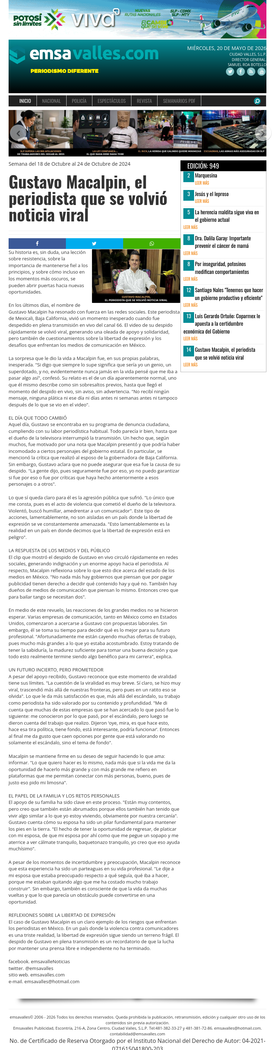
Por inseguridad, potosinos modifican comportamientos (222, 267)
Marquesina (206, 175)
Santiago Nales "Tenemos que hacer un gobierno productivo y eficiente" (229, 293)
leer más (202, 183)
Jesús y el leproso (211, 194)
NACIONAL (51, 100)
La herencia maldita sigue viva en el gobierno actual (227, 215)
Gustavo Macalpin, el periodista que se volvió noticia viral (225, 353)
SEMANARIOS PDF (179, 100)
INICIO (25, 100)
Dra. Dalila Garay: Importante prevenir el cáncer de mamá (223, 241)
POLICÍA (79, 100)
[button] (15, 133)
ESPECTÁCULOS (112, 100)
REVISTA (144, 100)
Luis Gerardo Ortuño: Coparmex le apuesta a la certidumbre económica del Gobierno (221, 323)
